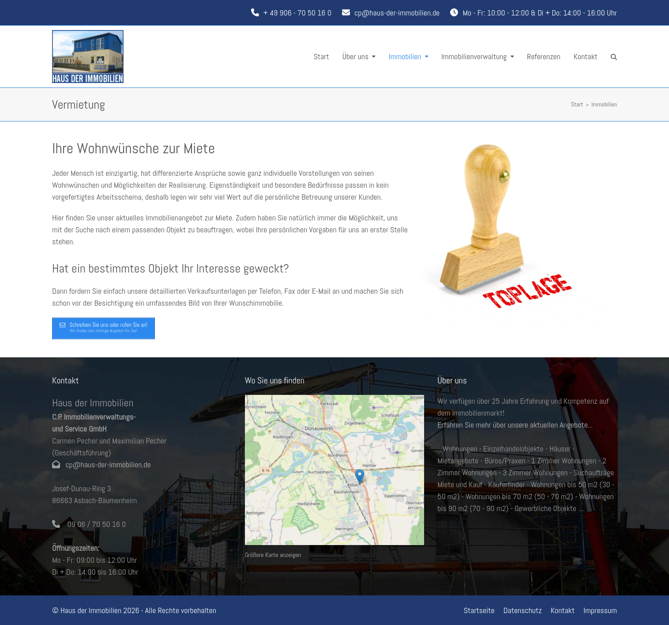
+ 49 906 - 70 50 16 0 (297, 13)
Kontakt (563, 610)
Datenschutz (523, 610)
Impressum (600, 610)
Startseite (479, 610)
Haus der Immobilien (90, 610)
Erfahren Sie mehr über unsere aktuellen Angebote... (515, 425)
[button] (614, 56)
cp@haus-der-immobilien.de (397, 13)
